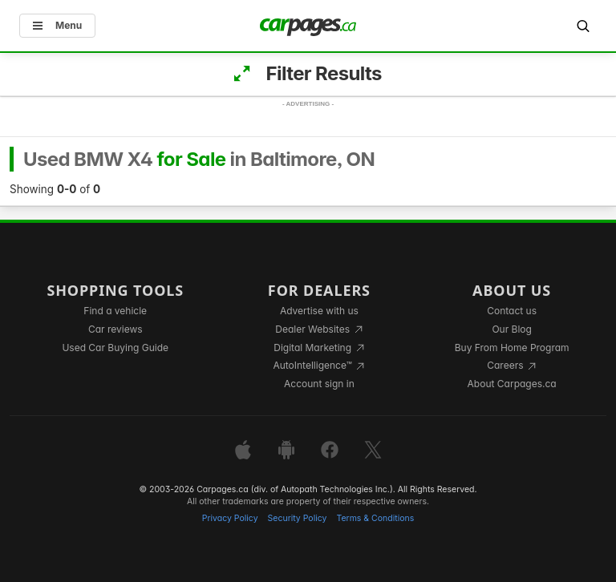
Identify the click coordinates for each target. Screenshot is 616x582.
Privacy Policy (230, 518)
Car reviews (115, 329)
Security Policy (297, 518)
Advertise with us (319, 311)
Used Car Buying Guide (115, 348)
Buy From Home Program (512, 348)
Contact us (512, 311)
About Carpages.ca (512, 384)
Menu (57, 25)
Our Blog (511, 329)
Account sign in (319, 384)
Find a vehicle (115, 311)
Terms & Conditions (375, 518)
